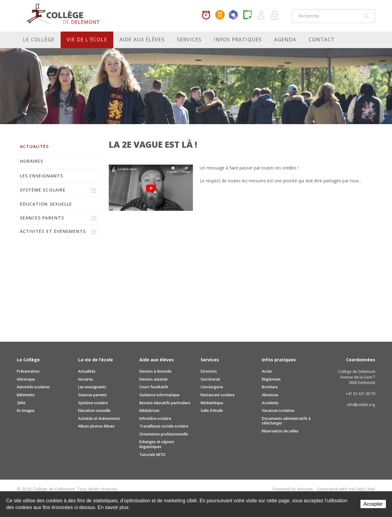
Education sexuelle (46, 204)
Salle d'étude (212, 410)
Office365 (234, 15)
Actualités (34, 146)
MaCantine (220, 15)
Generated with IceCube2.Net (346, 489)
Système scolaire (43, 190)
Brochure (270, 387)
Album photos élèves (96, 426)
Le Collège (39, 39)
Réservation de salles (280, 431)
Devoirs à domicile (155, 371)
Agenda (285, 39)
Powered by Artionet (292, 489)
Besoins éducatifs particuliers (164, 402)
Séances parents (42, 218)
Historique (26, 379)
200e (21, 402)
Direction (209, 371)
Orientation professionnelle (163, 434)
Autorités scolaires (33, 387)
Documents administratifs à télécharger (286, 421)
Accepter (373, 504)
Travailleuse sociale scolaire (163, 426)
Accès (267, 371)
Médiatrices (149, 410)
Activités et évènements (53, 231)
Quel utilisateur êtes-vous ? (261, 15)
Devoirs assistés (153, 379)
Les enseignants (41, 176)
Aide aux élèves (142, 39)
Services (189, 39)
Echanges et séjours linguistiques (156, 444)
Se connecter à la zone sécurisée (275, 15)
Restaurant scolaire (218, 394)
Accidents (270, 402)
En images (26, 410)
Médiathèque (212, 402)
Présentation (28, 371)
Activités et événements (99, 418)
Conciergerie (212, 387)
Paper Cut (247, 15)
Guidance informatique (159, 394)
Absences (270, 394)
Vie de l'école (87, 39)
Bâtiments (26, 394)
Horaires (206, 15)
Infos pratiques (238, 39)
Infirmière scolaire (155, 418)
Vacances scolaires (278, 410)
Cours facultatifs (153, 387)
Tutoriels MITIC (152, 454)
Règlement (271, 379)
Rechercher (366, 15)
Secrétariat (210, 379)
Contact (322, 39)
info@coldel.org (361, 404)
